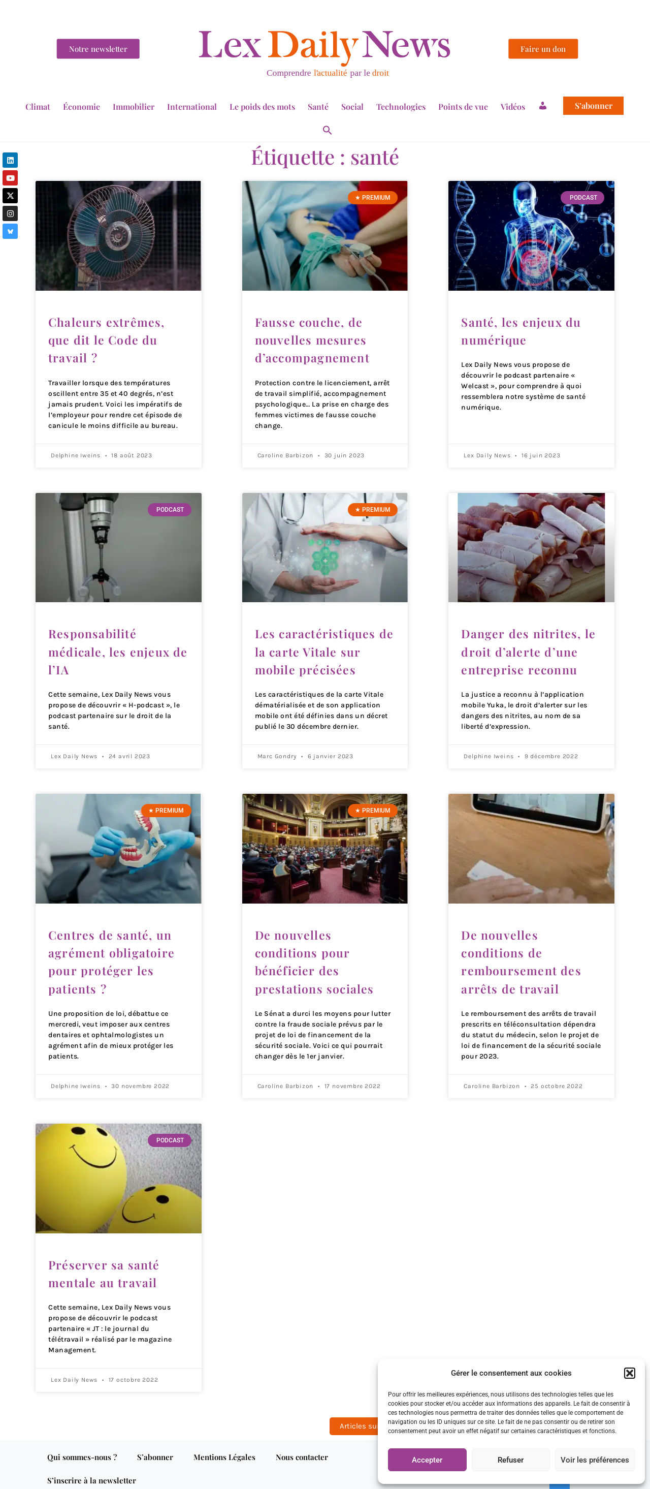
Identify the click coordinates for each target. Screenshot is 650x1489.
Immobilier (133, 106)
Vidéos (513, 106)
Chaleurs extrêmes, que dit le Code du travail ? (107, 339)
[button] (630, 1373)
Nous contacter (302, 1449)
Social (352, 106)
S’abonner (593, 106)
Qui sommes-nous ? (82, 1449)
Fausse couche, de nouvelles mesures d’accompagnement (314, 339)
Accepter (427, 1460)
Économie (81, 106)
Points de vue (463, 106)
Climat (37, 106)
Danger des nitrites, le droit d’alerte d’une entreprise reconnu (529, 648)
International (192, 106)
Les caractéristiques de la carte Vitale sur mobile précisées (325, 648)
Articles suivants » (372, 1417)
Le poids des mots (262, 106)
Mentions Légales (224, 1449)
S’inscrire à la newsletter (91, 1472)
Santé (318, 106)
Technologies (401, 106)
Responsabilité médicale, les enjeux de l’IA (110, 648)
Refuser (511, 1460)
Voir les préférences (595, 1460)
